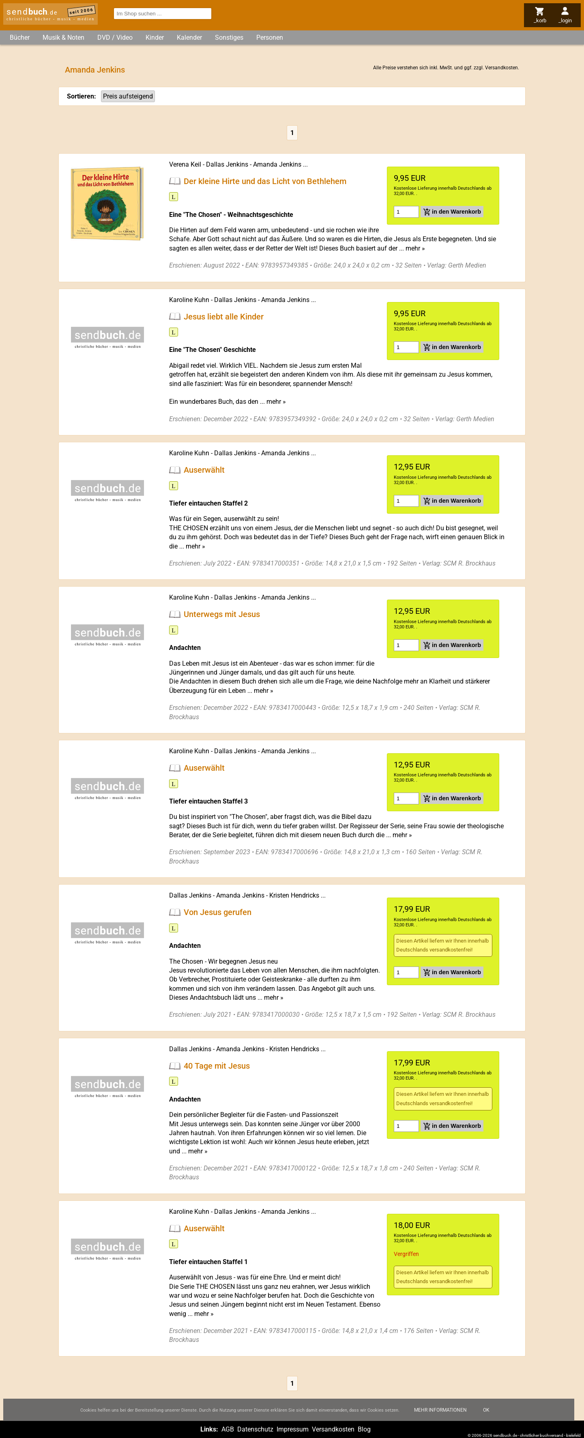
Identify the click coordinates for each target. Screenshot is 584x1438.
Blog (364, 1429)
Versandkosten (501, 68)
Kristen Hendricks (294, 895)
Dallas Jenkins (227, 164)
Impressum (293, 1429)
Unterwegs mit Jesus (222, 614)
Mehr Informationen (440, 1416)
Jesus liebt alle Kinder (224, 316)
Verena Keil (185, 164)
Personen (269, 37)
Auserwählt (204, 470)
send (32, 12)
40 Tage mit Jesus (217, 1065)
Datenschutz (255, 1429)
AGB (227, 1429)
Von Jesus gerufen (217, 912)
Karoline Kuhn (189, 300)
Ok (486, 1416)
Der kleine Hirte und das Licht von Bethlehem (265, 181)
